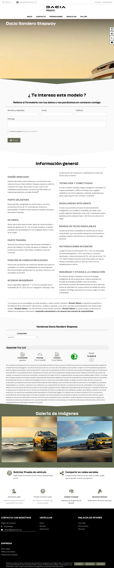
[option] (29, 439)
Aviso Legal (5, 548)
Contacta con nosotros (16, 517)
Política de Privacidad (30, 131)
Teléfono (7, 2)
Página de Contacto (8, 523)
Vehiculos (71, 16)
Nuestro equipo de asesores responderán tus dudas (14, 501)
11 (62, 466)
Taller (83, 16)
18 (85, 466)
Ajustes (100, 563)
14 (72, 466)
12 (65, 466)
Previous (1, 439)
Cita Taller (82, 523)
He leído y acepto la (23, 131)
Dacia (42, 523)
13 (68, 466)
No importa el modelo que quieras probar (43, 501)
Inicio (29, 16)
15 (75, 466)
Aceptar (79, 563)
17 (81, 466)
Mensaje (11, 118)
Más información (58, 567)
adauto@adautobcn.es (13, 530)
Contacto (41, 16)
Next (112, 439)
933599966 (8, 526)
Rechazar (90, 563)
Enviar (14, 140)
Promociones (56, 16)
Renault (42, 526)
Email (44, 110)
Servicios (81, 529)
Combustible (22, 333)
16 (78, 466)
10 (59, 466)
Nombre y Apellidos (16, 110)
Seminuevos (44, 529)
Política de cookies (8, 551)
